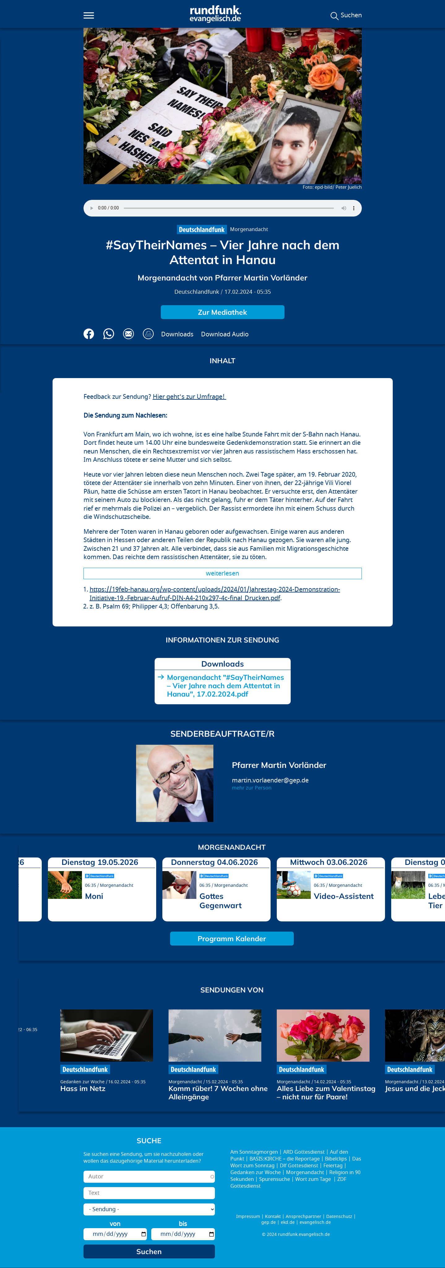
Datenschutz (339, 1216)
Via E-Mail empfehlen (128, 333)
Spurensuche (274, 1179)
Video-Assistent (344, 896)
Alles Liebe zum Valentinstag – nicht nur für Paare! (326, 1092)
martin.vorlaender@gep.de (270, 780)
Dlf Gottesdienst (299, 1165)
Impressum (248, 1216)
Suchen (351, 15)
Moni (94, 896)
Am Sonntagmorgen (254, 1152)
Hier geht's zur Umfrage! (189, 396)
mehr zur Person (252, 788)
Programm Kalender (232, 938)
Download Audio (225, 334)
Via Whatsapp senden (108, 333)
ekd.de (288, 1222)
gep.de (268, 1222)
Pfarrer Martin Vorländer (279, 765)
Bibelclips (336, 1159)
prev (26, 888)
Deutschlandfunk (196, 292)
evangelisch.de (315, 1222)
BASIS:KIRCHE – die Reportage (285, 1159)
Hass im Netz (82, 1088)
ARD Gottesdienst (304, 1152)
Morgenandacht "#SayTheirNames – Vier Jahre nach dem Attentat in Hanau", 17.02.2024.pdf (225, 685)
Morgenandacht (249, 229)
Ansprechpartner (303, 1216)
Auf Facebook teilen (88, 333)
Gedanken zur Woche (82, 1082)
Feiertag (333, 1165)
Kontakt (273, 1216)
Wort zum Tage (313, 1179)
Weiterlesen (222, 573)
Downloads (177, 334)
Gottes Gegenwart (220, 900)
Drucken (148, 333)
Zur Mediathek (222, 312)
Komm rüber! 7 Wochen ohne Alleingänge (218, 1092)
